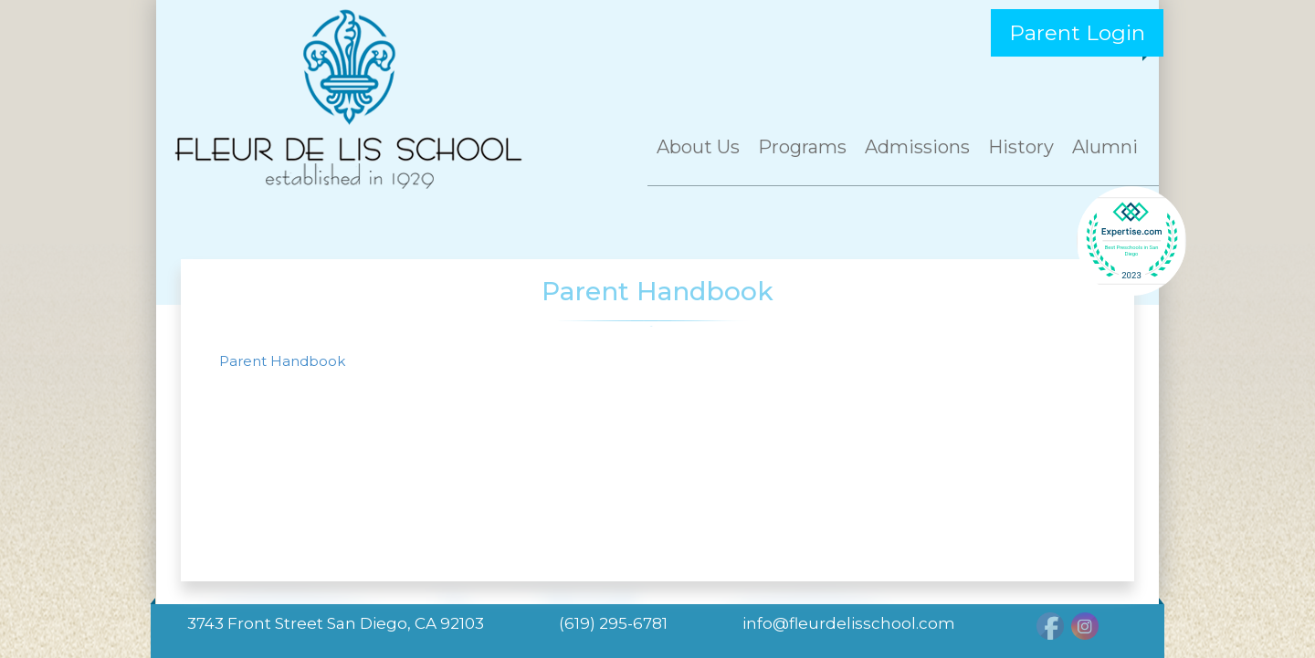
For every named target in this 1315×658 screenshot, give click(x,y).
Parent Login (1077, 33)
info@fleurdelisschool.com (848, 623)
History (1021, 147)
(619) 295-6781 (613, 623)
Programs (802, 147)
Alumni (1105, 147)
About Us (698, 147)
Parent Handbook (282, 361)
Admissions (917, 147)
